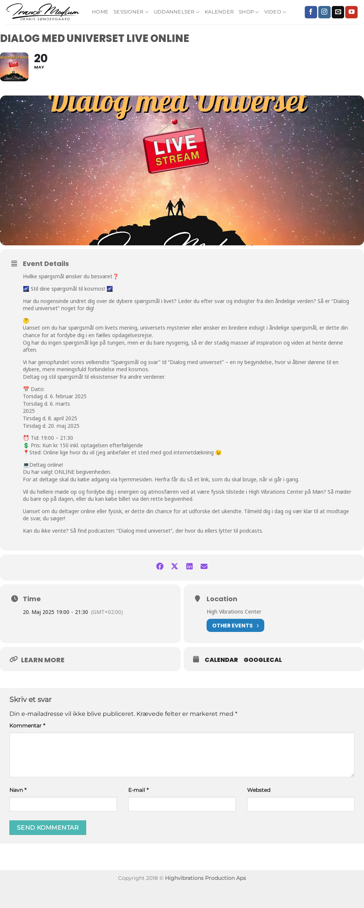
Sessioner (131, 12)
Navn (17, 809)
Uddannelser (176, 12)
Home (100, 12)
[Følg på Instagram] (324, 12)
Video (275, 12)
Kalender (219, 12)
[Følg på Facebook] (311, 12)
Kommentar (27, 745)
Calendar (221, 680)
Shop (249, 12)
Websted (258, 809)
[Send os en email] (338, 12)
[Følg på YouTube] (351, 12)
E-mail (138, 809)
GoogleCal (263, 680)
